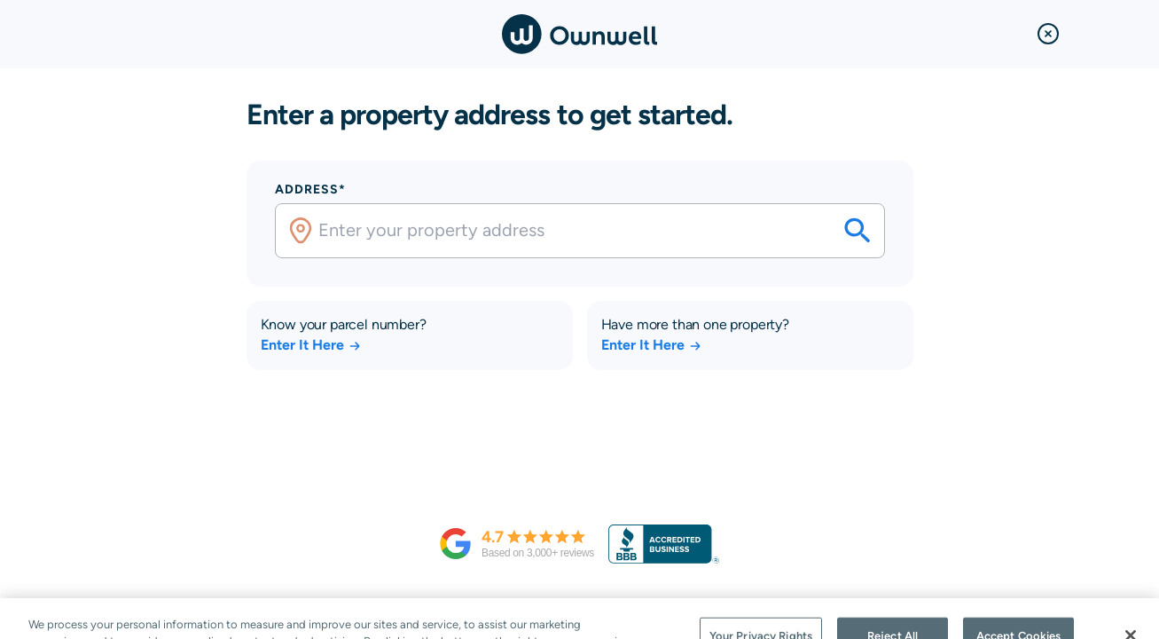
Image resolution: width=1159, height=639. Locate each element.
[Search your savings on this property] (857, 230)
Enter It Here (311, 344)
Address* (310, 189)
